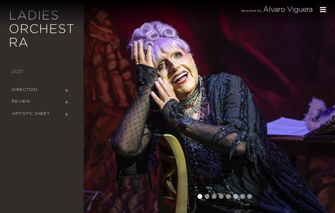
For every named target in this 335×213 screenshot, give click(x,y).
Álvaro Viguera (288, 9)
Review (21, 101)
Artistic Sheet (31, 114)
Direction (24, 90)
